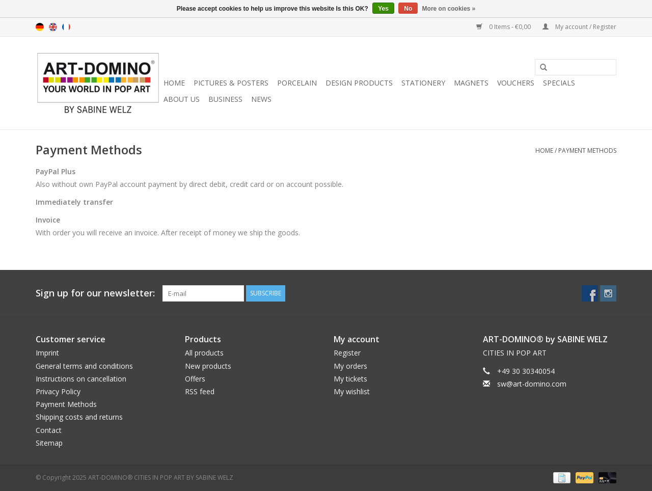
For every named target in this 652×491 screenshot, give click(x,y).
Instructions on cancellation (81, 379)
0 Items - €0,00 (504, 26)
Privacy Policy (58, 391)
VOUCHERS (515, 83)
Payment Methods (587, 150)
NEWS (261, 99)
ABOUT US (182, 99)
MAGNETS (471, 83)
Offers (195, 379)
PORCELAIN (297, 83)
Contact (49, 430)
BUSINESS (225, 99)
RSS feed (199, 391)
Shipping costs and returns (79, 417)
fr (66, 27)
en (53, 27)
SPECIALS (559, 83)
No (408, 8)
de (40, 27)
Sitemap (49, 443)
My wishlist (352, 391)
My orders (350, 366)
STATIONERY (423, 83)
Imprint (47, 353)
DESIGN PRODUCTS (359, 83)
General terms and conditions (84, 366)
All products (204, 353)
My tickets (350, 379)
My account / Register (579, 26)
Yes (383, 8)
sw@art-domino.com (531, 384)
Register (347, 353)
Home (174, 83)
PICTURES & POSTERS (231, 83)
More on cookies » (449, 8)
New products (208, 366)
